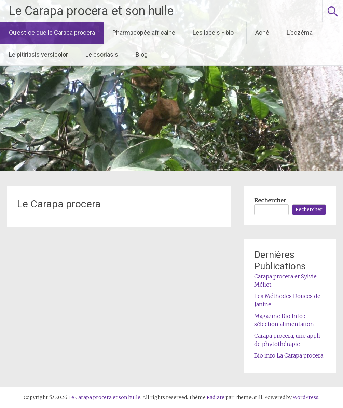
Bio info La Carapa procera (288, 355)
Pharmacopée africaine (143, 32)
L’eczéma (300, 32)
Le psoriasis (101, 54)
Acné (262, 32)
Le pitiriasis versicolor (38, 54)
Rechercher (270, 200)
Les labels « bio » (215, 32)
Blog (142, 54)
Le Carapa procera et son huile (91, 11)
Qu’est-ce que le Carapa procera (52, 32)
